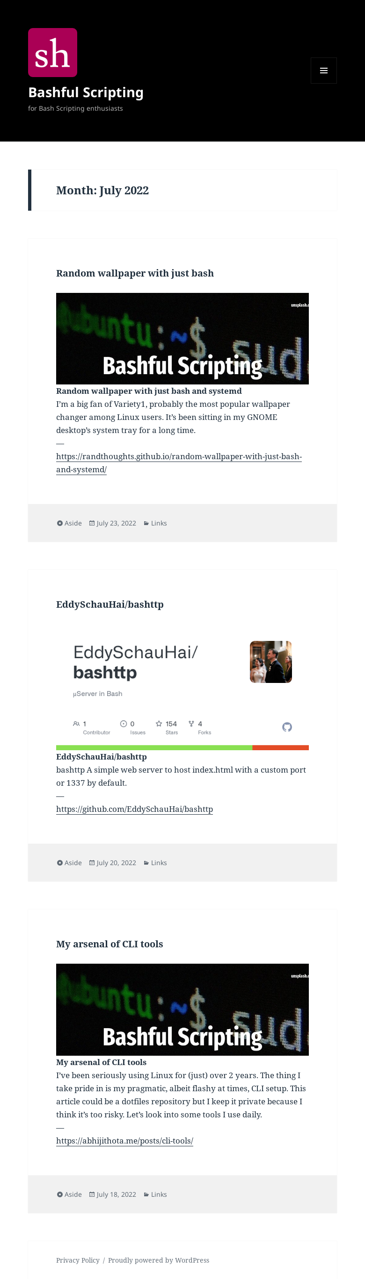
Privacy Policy (78, 1260)
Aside (73, 523)
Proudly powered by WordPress (158, 1260)
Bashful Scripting (86, 92)
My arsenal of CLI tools (109, 944)
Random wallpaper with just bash (135, 273)
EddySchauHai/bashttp (110, 604)
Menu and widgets (324, 83)
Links (159, 523)
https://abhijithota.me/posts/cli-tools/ (124, 1140)
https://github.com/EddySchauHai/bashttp (134, 808)
